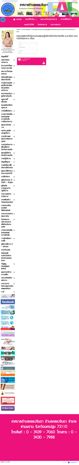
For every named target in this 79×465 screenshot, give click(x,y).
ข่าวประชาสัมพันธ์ (26, 29)
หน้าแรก (18, 29)
